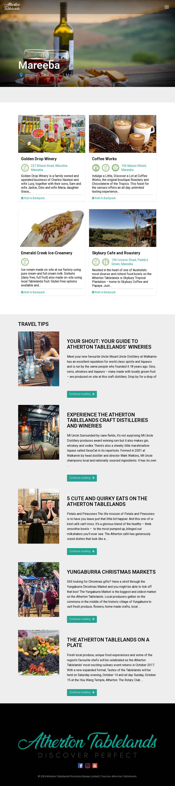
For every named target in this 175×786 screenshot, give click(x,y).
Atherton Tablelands (42, 75)
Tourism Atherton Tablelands (119, 776)
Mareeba (73, 75)
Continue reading (82, 394)
